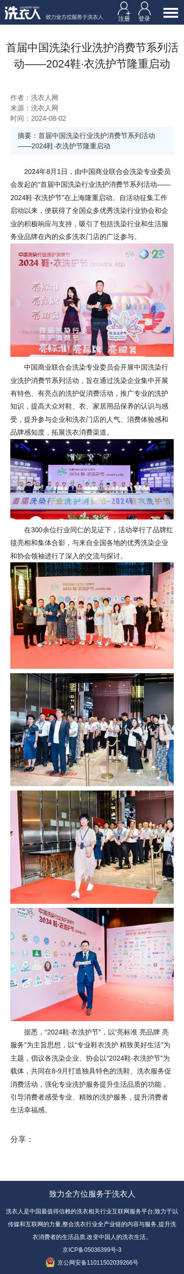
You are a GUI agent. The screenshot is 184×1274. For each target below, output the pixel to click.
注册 (124, 11)
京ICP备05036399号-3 (91, 1249)
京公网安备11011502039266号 (92, 1262)
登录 (144, 11)
